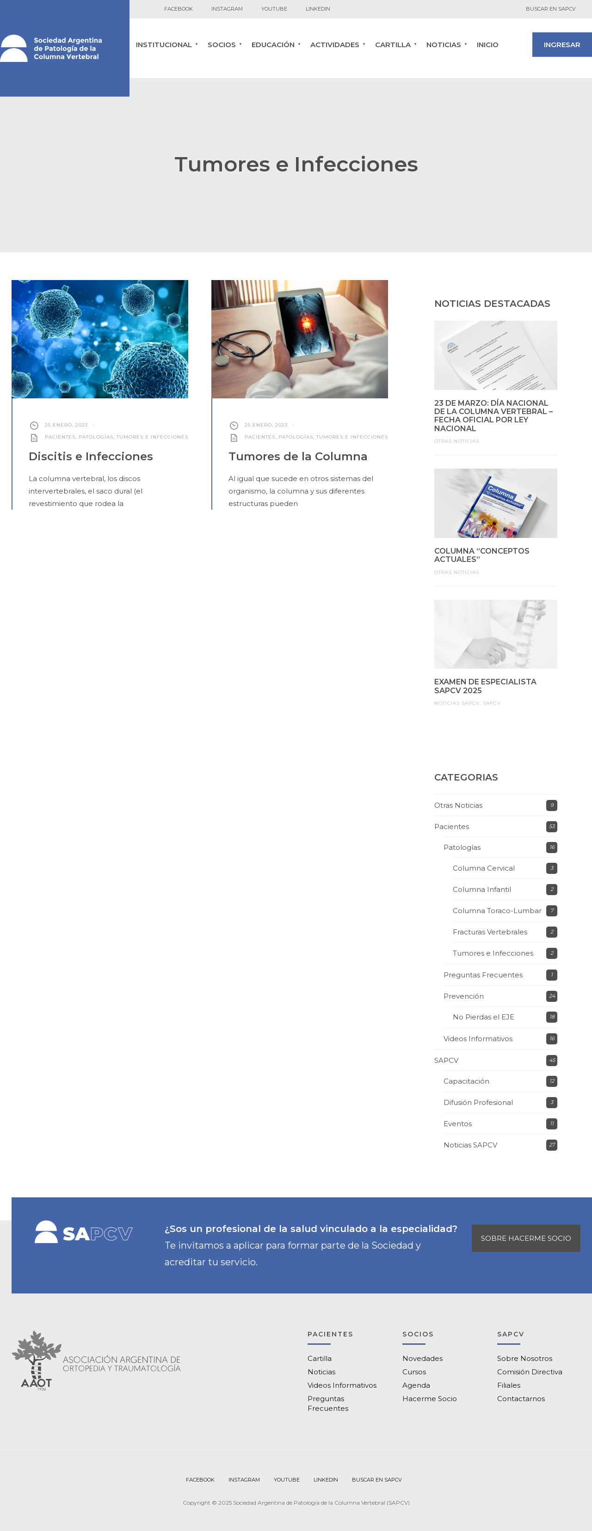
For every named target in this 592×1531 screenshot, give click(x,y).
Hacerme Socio (429, 1398)
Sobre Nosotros (524, 1358)
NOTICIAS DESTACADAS (492, 303)
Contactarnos (521, 1398)
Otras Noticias (456, 441)
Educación (273, 44)
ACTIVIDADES (334, 44)
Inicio (488, 44)
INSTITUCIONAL (164, 44)
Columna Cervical (484, 868)
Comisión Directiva (529, 1371)
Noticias (443, 44)
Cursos (414, 1371)
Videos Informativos (478, 1038)
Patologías (96, 437)
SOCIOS (222, 44)
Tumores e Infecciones (152, 437)
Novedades (422, 1358)
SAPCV (492, 703)
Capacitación (466, 1081)
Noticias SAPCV (457, 703)
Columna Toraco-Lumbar (497, 910)
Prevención (464, 996)
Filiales (508, 1385)
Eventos (458, 1123)
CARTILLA (393, 44)
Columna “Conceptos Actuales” (482, 555)
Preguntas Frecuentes (483, 974)
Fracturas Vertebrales (490, 931)
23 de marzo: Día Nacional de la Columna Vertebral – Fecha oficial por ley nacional (493, 416)
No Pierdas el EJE (483, 1017)
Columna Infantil (482, 889)
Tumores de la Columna (298, 456)
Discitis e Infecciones (91, 456)
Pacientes (60, 437)
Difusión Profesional (478, 1102)
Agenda (416, 1385)
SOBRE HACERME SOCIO (526, 1238)
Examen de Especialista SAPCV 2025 (485, 686)
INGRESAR (562, 44)
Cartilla (320, 1358)
